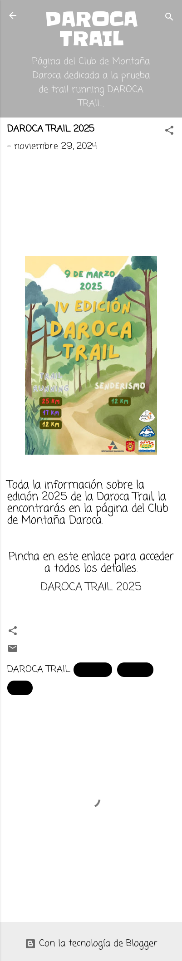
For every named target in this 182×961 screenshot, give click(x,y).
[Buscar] (169, 18)
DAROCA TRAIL (91, 29)
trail (20, 688)
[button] (169, 132)
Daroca (135, 669)
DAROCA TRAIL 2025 (91, 587)
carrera (93, 669)
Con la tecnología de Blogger (91, 943)
